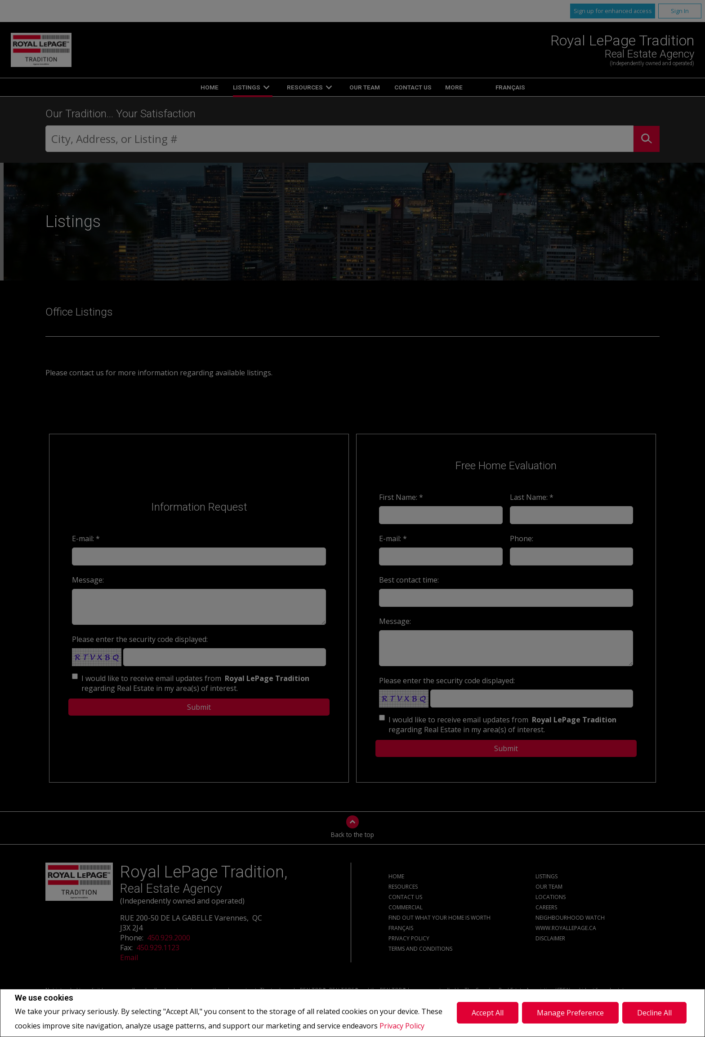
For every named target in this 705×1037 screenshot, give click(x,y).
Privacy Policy (401, 1026)
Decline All (654, 1013)
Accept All (488, 1013)
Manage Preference (570, 1013)
